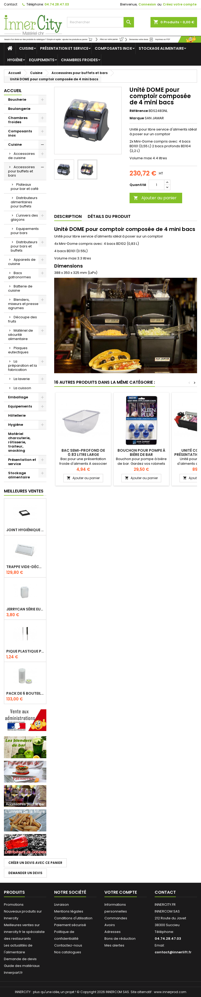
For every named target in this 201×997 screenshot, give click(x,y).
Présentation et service (64, 48)
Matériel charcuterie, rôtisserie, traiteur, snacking (19, 442)
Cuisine (26, 48)
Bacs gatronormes (19, 275)
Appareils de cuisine (22, 261)
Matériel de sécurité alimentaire (20, 334)
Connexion (147, 4)
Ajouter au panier (155, 198)
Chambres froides (79, 60)
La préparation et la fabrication (22, 365)
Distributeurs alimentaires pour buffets (24, 202)
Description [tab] (68, 216)
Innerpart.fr (13, 972)
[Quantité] (156, 185)
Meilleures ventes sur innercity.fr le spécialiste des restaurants (24, 931)
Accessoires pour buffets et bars (21, 171)
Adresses (112, 931)
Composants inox (113, 48)
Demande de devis (20, 958)
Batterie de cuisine (20, 288)
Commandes (115, 918)
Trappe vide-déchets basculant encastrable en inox (25, 567)
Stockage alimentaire (161, 48)
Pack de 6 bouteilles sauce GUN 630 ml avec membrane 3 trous (25, 693)
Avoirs (109, 924)
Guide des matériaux (22, 965)
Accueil (13, 91)
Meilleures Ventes (23, 491)
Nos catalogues (67, 952)
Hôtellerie (17, 415)
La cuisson (22, 388)
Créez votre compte (180, 4)
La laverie (22, 378)
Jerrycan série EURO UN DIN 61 (25, 609)
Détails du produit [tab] (109, 216)
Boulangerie (19, 108)
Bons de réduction (120, 938)
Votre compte (120, 892)
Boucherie (17, 99)
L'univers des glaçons (24, 217)
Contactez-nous (68, 945)
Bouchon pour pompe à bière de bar (141, 452)
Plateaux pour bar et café (24, 186)
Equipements (41, 60)
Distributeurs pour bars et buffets (24, 246)
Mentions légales (68, 911)
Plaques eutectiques (18, 350)
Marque (137, 118)
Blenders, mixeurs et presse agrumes (23, 303)
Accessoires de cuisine (21, 155)
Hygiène (15, 60)
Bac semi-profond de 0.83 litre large (83, 452)
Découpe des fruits (22, 319)
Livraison (61, 904)
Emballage (18, 397)
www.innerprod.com (170, 992)
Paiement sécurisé (70, 924)
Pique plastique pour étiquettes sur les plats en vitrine (25, 651)
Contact (10, 4)
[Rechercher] (100, 22)
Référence (139, 111)
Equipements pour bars (25, 230)
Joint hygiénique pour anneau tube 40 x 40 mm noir (25, 530)
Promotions (14, 904)
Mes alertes (114, 945)
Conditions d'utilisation (73, 918)
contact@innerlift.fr (173, 952)
